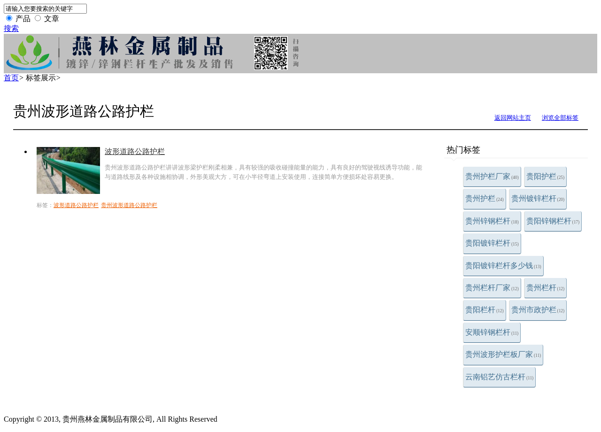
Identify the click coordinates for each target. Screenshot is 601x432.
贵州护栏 (484, 198)
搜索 (11, 28)
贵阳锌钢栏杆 (553, 221)
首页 (11, 78)
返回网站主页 (512, 117)
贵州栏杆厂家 (492, 288)
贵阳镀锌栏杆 (492, 243)
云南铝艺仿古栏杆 (499, 377)
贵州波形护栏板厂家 (503, 354)
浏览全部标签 (560, 117)
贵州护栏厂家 (492, 176)
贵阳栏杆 (484, 310)
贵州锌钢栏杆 (492, 221)
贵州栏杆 (545, 288)
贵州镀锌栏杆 (538, 198)
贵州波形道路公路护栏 (129, 205)
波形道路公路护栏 (135, 151)
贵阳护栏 (545, 176)
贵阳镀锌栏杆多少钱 (503, 266)
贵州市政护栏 (538, 310)
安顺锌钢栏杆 (491, 332)
